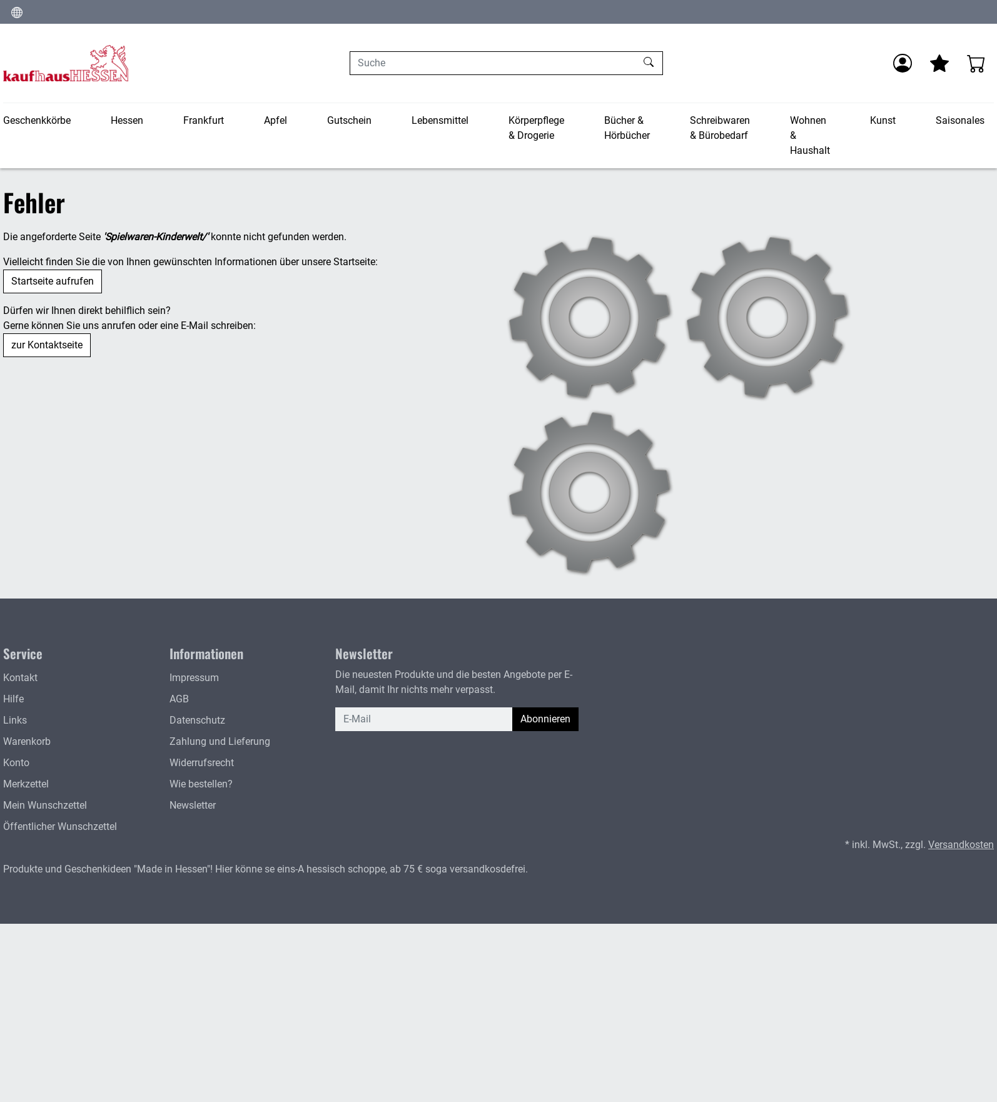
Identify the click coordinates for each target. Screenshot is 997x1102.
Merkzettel (26, 784)
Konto (16, 763)
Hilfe (13, 699)
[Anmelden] (902, 63)
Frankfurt (203, 120)
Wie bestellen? (201, 784)
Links (15, 720)
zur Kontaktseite (47, 345)
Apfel (275, 120)
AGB (179, 699)
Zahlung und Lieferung (220, 741)
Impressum (194, 678)
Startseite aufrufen (52, 281)
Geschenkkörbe (37, 120)
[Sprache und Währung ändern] (17, 12)
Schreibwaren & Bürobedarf (720, 127)
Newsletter (193, 805)
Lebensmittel (440, 120)
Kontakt (20, 678)
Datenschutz (197, 720)
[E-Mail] (424, 719)
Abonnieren (545, 719)
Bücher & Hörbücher (627, 127)
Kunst (883, 120)
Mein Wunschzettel (45, 805)
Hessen (127, 120)
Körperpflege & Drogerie (536, 127)
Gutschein (349, 120)
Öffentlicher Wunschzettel (60, 826)
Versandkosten (961, 845)
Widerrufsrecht (202, 763)
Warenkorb (27, 741)
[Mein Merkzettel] (939, 63)
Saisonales (960, 120)
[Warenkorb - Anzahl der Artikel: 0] (976, 63)
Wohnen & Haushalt (810, 135)
